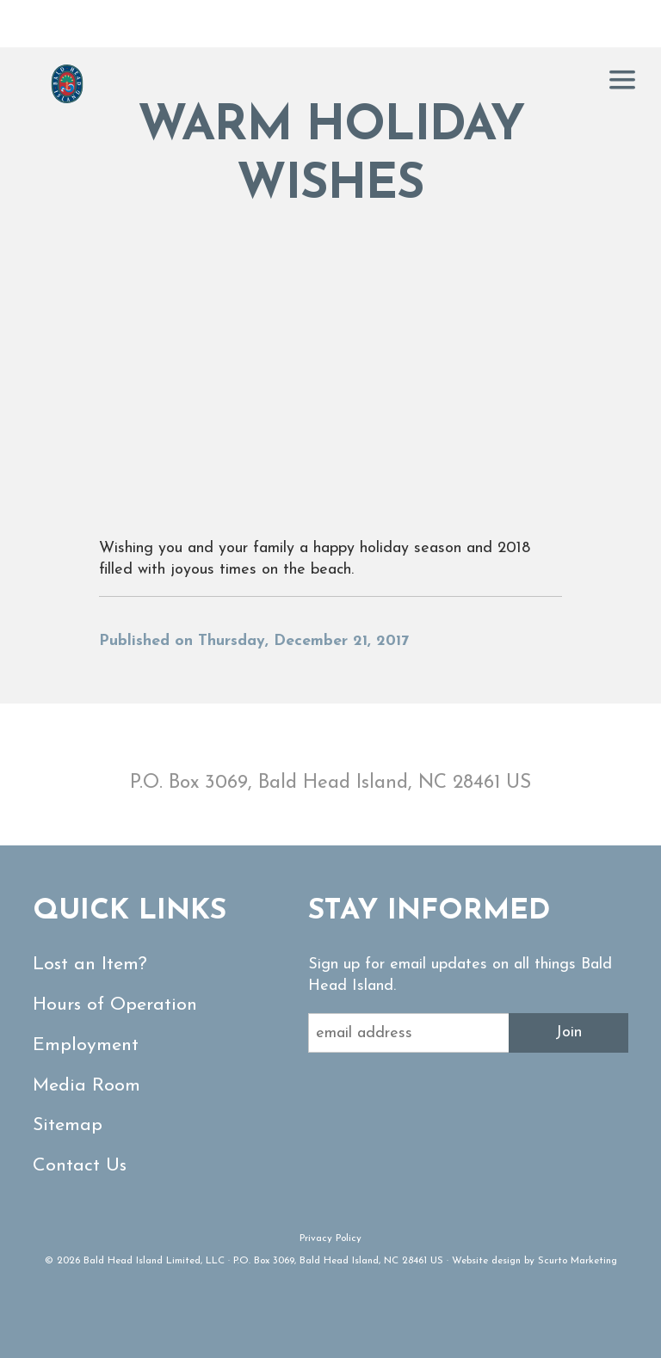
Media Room (86, 1086)
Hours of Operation (115, 1005)
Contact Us (80, 1166)
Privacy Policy (330, 1238)
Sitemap (67, 1125)
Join (568, 1032)
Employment (86, 1045)
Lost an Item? (90, 965)
